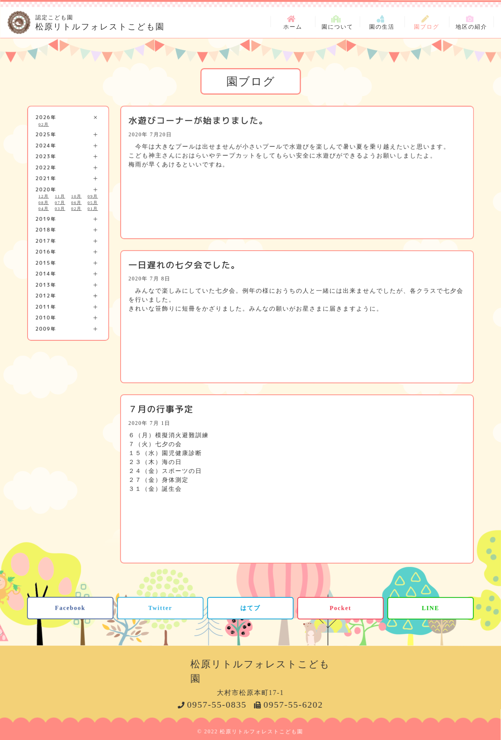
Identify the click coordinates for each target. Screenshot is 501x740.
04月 (43, 208)
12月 (43, 196)
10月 (76, 196)
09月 (92, 196)
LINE (430, 608)
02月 (43, 124)
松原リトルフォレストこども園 (100, 21)
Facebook (70, 607)
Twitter (160, 607)
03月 (60, 208)
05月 (92, 202)
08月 (43, 202)
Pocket (340, 608)
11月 (60, 196)
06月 (76, 202)
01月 (92, 208)
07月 (60, 202)
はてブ (250, 607)
